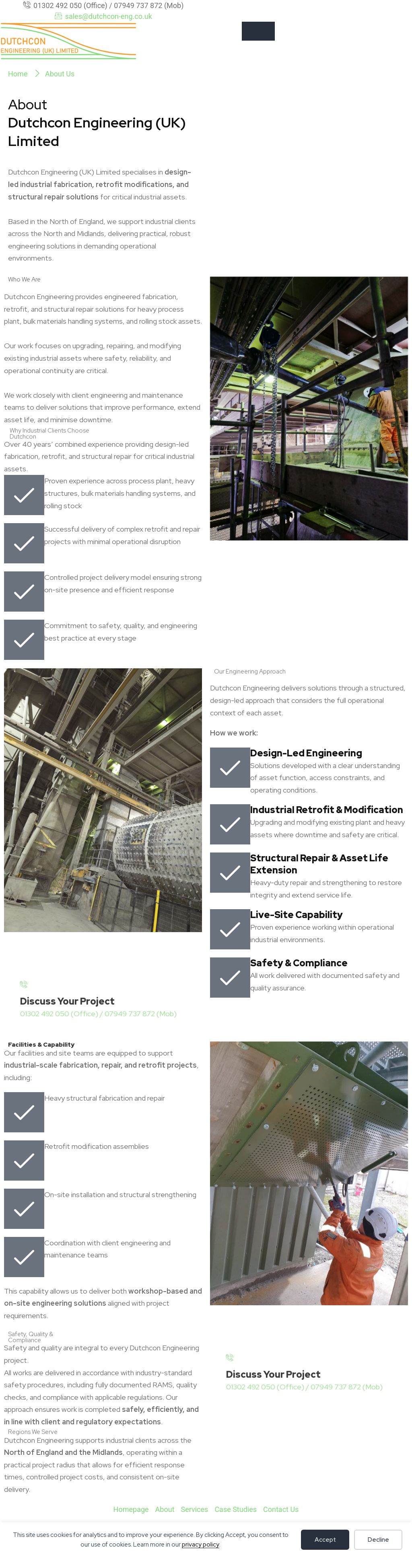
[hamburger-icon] (258, 31)
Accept (325, 1540)
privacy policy (200, 1545)
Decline (378, 1540)
